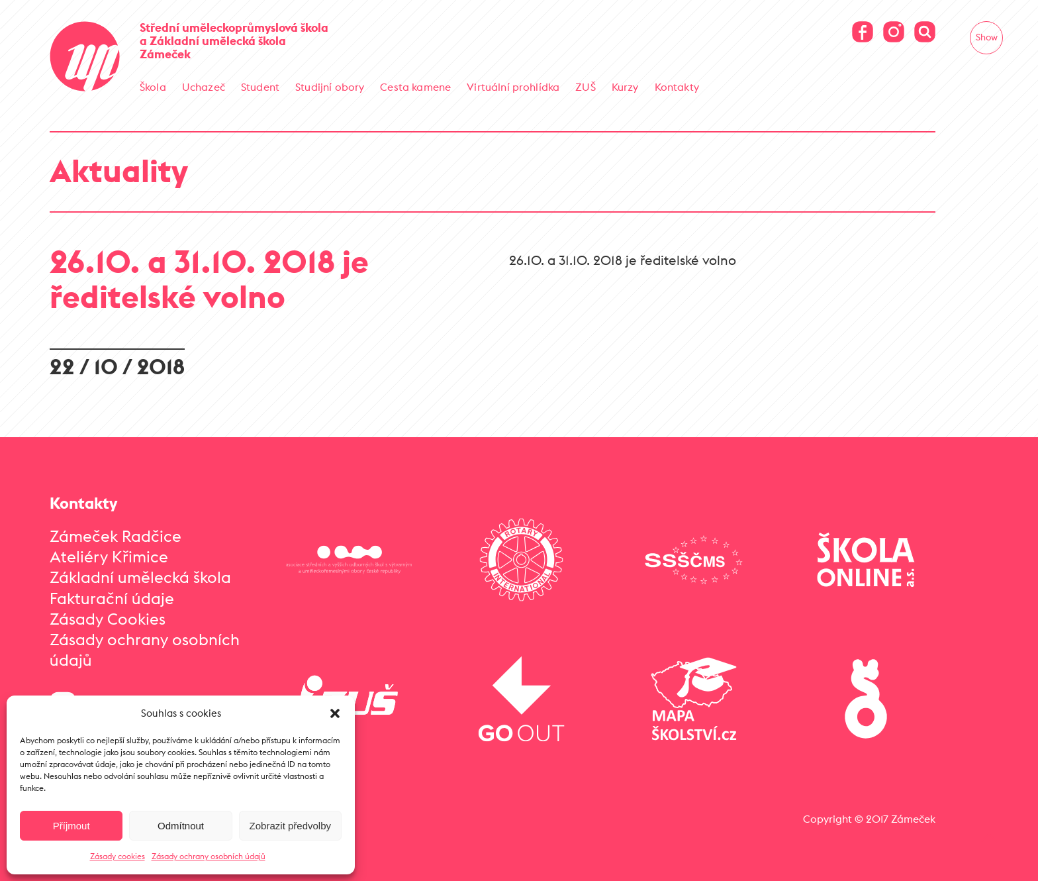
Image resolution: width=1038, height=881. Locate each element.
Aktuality (119, 170)
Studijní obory (329, 86)
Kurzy (625, 86)
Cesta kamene (415, 86)
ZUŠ (585, 86)
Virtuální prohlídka (513, 86)
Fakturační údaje (112, 598)
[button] (335, 713)
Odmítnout (181, 825)
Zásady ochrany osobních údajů (208, 856)
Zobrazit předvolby (290, 825)
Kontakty (677, 86)
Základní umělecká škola (140, 577)
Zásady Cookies (107, 619)
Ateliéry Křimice (109, 556)
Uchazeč (203, 86)
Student (260, 86)
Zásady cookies (117, 856)
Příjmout (71, 825)
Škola (153, 86)
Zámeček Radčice (115, 536)
